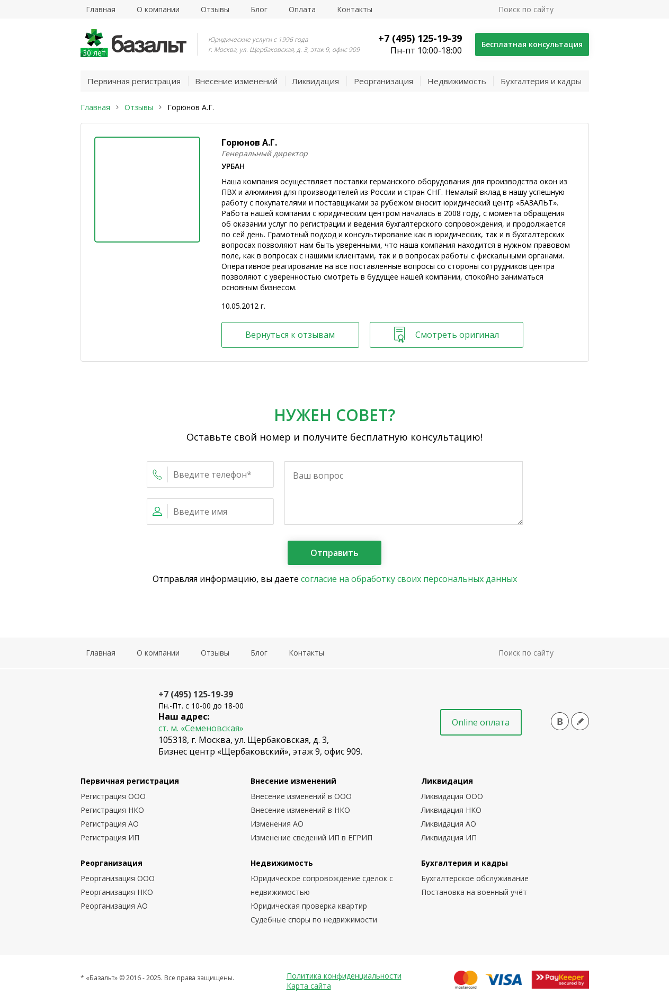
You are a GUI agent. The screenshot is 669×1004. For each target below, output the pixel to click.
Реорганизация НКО (117, 892)
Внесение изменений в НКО (300, 810)
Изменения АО (277, 824)
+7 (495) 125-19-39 (419, 38)
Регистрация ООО (113, 796)
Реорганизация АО (114, 906)
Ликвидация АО (448, 824)
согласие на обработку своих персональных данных (409, 579)
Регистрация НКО (112, 810)
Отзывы (215, 9)
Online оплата (481, 722)
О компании (158, 9)
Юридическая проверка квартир (309, 906)
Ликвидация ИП (449, 837)
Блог (259, 9)
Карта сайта (309, 986)
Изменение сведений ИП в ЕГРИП (311, 837)
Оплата (302, 9)
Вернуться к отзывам (290, 334)
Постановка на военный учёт (474, 892)
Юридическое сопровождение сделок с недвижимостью (322, 885)
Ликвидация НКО (451, 810)
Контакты (354, 9)
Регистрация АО (110, 824)
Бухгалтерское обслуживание (475, 878)
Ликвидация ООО (452, 796)
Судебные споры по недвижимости (314, 920)
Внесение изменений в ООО (301, 796)
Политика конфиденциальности (344, 976)
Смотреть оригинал (447, 335)
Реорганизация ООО (118, 878)
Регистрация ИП (110, 837)
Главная (100, 9)
